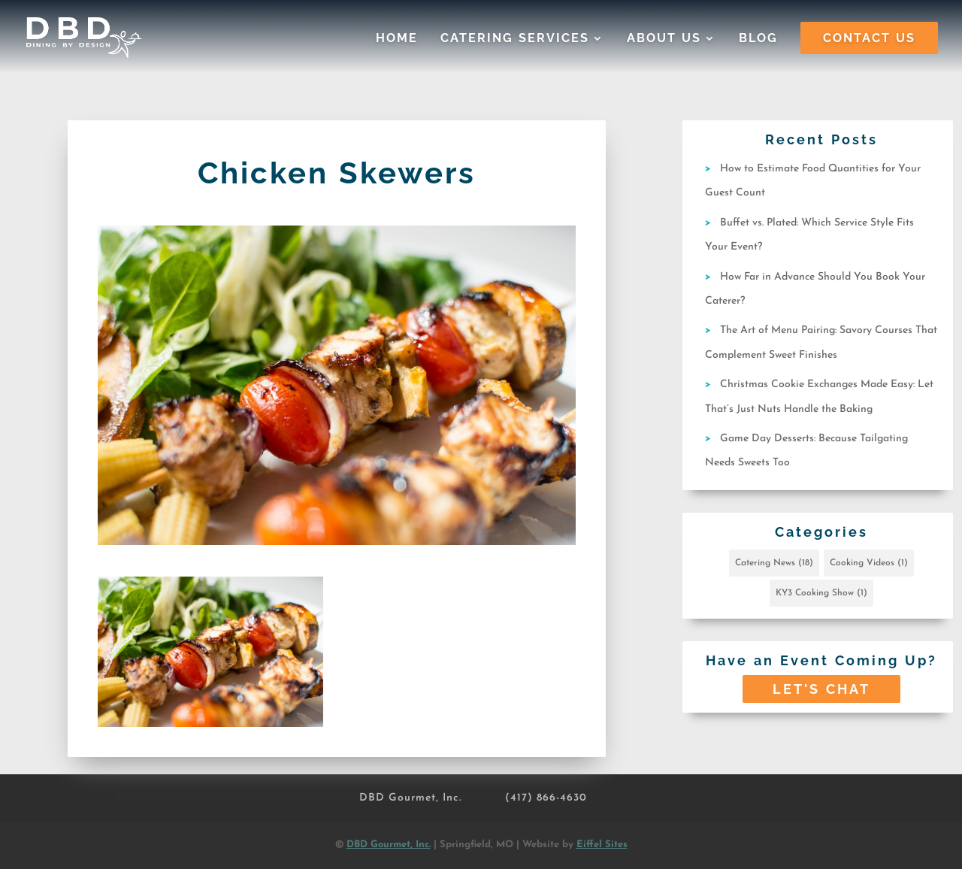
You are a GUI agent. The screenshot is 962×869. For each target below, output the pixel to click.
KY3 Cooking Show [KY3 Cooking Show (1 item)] (821, 593)
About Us (664, 39)
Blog (758, 39)
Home (397, 39)
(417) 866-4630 (546, 798)
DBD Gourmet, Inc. (410, 798)
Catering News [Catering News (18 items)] (774, 563)
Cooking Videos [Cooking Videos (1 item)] (869, 563)
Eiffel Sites (602, 844)
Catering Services (514, 39)
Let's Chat (821, 689)
